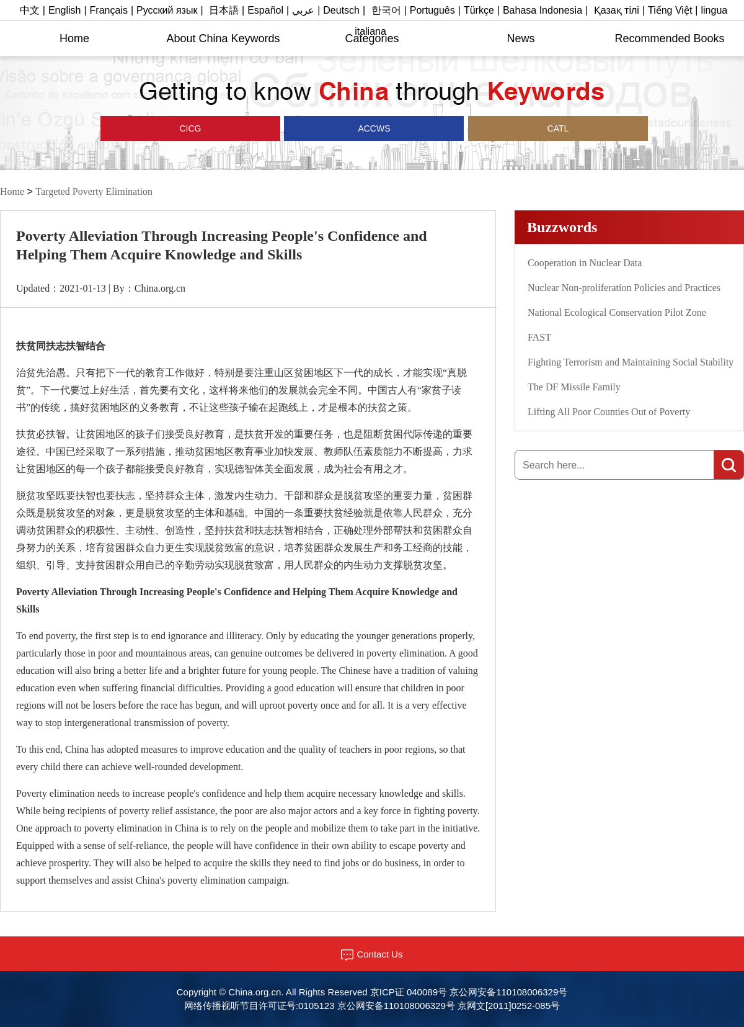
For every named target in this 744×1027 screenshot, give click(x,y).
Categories (372, 38)
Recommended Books (669, 38)
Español (265, 10)
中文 (30, 10)
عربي (303, 10)
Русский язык (166, 10)
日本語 (224, 10)
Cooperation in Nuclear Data (585, 263)
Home (74, 38)
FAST (539, 337)
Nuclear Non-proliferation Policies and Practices (624, 287)
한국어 (386, 10)
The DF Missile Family (574, 387)
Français (109, 10)
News (520, 38)
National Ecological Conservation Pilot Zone (617, 312)
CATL (558, 128)
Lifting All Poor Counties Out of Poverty (609, 411)
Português (432, 10)
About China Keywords (223, 38)
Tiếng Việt (670, 10)
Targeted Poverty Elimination (94, 191)
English (64, 10)
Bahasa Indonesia (542, 10)
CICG (191, 128)
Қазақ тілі (616, 10)
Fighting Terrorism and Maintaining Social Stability (630, 362)
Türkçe (479, 10)
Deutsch (341, 10)
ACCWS (374, 128)
